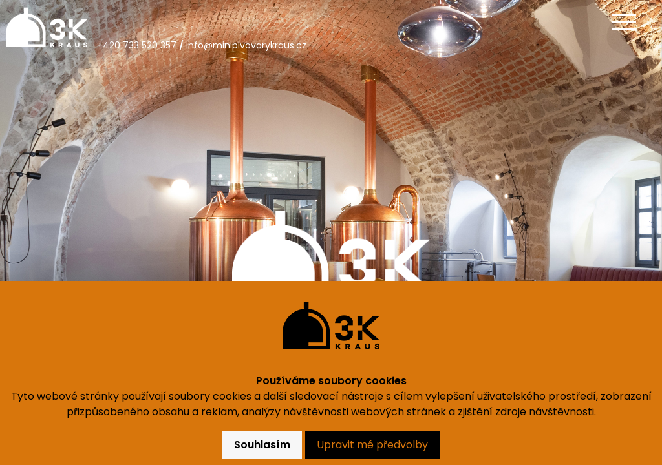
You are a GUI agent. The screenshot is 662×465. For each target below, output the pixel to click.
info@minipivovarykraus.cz (246, 45)
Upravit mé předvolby (372, 444)
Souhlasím (262, 444)
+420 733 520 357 (136, 45)
